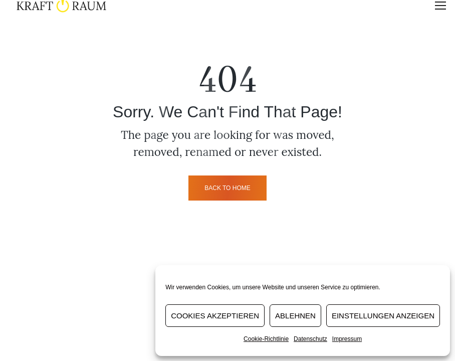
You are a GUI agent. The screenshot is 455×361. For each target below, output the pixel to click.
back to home (227, 188)
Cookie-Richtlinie (266, 338)
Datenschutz (310, 338)
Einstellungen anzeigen (383, 315)
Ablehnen (295, 315)
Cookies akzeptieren (215, 315)
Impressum (347, 338)
